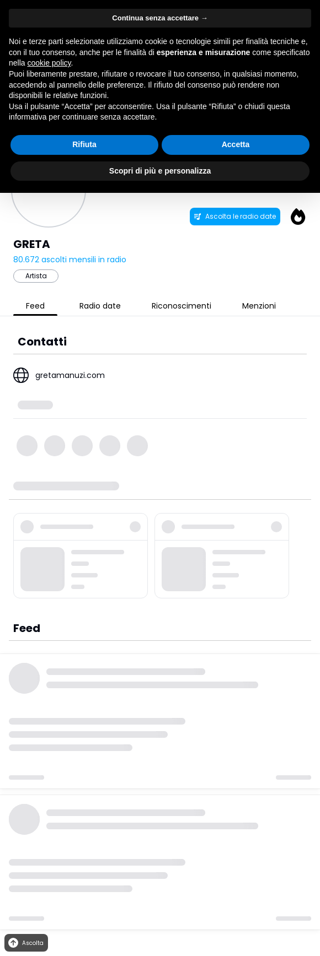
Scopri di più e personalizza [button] (160, 170)
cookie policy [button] (49, 62)
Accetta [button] (236, 144)
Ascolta (25, 943)
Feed (35, 305)
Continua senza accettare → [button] (159, 18)
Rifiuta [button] (84, 144)
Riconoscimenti (181, 305)
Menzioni (259, 305)
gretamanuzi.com (70, 375)
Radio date (100, 305)
